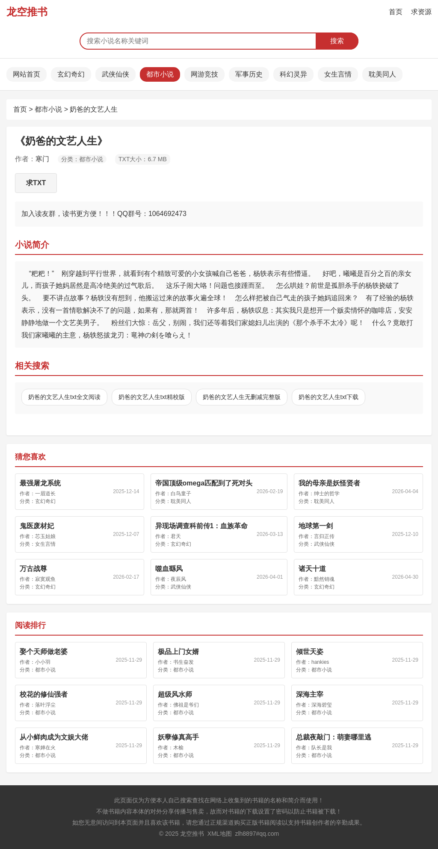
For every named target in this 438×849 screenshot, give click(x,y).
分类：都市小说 (82, 159)
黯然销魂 (324, 579)
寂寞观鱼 (45, 579)
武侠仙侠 (115, 74)
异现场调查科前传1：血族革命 (201, 526)
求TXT (36, 182)
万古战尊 (33, 568)
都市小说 (160, 74)
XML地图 (219, 833)
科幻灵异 (293, 74)
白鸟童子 (181, 494)
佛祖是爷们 (186, 705)
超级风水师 (175, 694)
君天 (176, 536)
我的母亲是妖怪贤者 (329, 483)
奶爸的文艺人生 (94, 109)
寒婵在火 (45, 748)
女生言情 (338, 74)
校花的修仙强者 (44, 694)
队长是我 (321, 748)
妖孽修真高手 (178, 737)
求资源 (421, 11)
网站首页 (26, 74)
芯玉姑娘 (45, 536)
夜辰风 (178, 579)
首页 (395, 11)
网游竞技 (204, 74)
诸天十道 (312, 568)
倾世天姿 (309, 651)
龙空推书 (26, 12)
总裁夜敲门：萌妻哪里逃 (333, 737)
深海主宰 (309, 694)
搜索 (337, 40)
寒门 (42, 159)
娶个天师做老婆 (44, 651)
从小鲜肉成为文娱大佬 (54, 737)
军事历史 (249, 74)
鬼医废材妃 (37, 526)
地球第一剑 (316, 526)
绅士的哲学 (327, 494)
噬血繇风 (169, 568)
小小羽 (42, 662)
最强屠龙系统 (40, 483)
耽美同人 (382, 74)
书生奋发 (183, 662)
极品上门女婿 (178, 651)
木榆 (178, 748)
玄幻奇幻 (71, 74)
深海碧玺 (321, 705)
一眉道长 (45, 494)
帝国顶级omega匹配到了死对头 (204, 483)
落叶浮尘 (45, 705)
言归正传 (324, 536)
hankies (320, 662)
